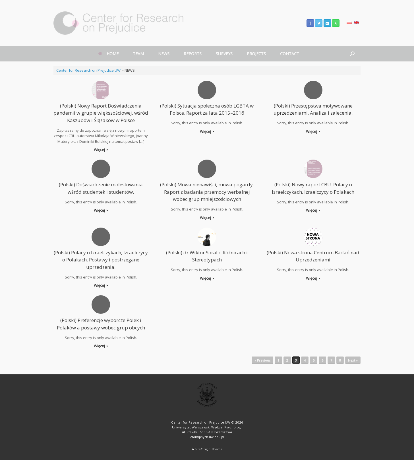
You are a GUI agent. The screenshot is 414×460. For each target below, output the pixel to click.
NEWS (163, 53)
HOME (108, 53)
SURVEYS (224, 53)
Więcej (101, 149)
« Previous (262, 360)
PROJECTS (256, 53)
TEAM (138, 53)
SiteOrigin (202, 449)
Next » (353, 360)
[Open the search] (352, 53)
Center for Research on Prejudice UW (88, 70)
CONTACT (289, 53)
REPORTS (193, 53)
